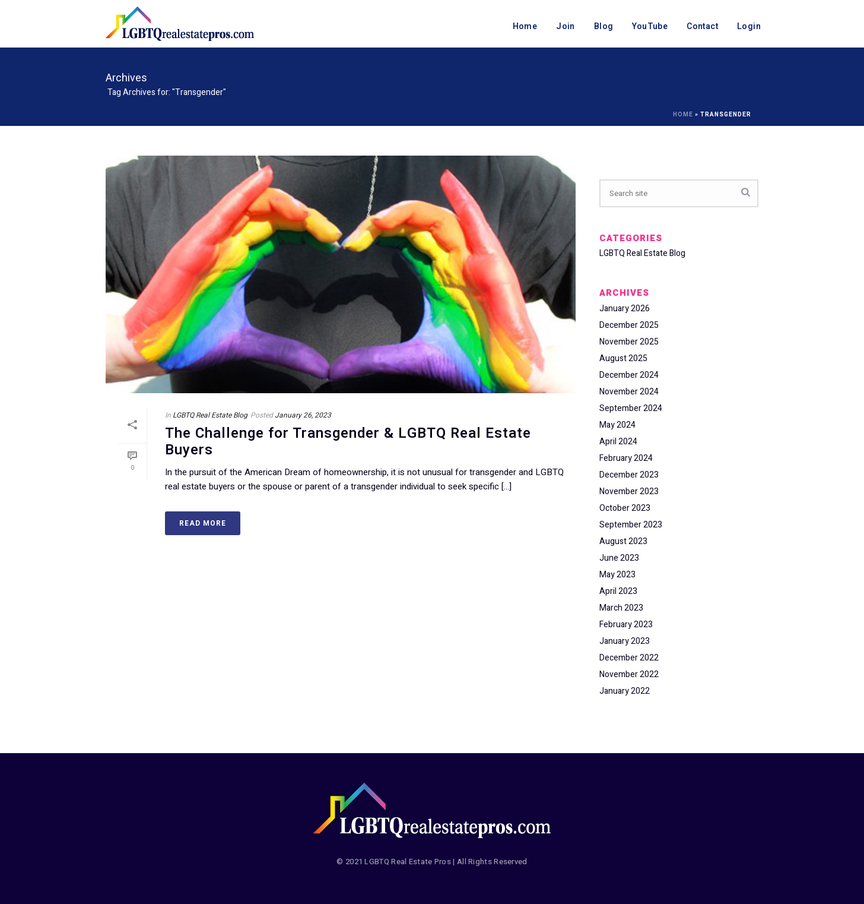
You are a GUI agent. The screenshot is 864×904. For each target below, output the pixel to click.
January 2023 (624, 641)
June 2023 (619, 558)
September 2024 (630, 408)
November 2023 (629, 491)
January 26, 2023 (303, 415)
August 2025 (623, 358)
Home (525, 26)
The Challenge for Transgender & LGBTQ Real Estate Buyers (348, 442)
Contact (702, 26)
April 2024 (618, 442)
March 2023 (621, 608)
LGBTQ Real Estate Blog (210, 415)
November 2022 (629, 674)
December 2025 (629, 325)
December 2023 (629, 475)
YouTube (650, 26)
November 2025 (629, 342)
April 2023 (618, 591)
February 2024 (626, 458)
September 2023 (630, 525)
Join (565, 26)
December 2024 (629, 375)
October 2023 (624, 508)
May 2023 (617, 575)
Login (749, 26)
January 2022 (624, 691)
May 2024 (617, 425)
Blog (604, 26)
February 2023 (626, 624)
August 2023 (623, 541)
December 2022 (629, 658)
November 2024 (629, 392)
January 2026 (624, 309)
